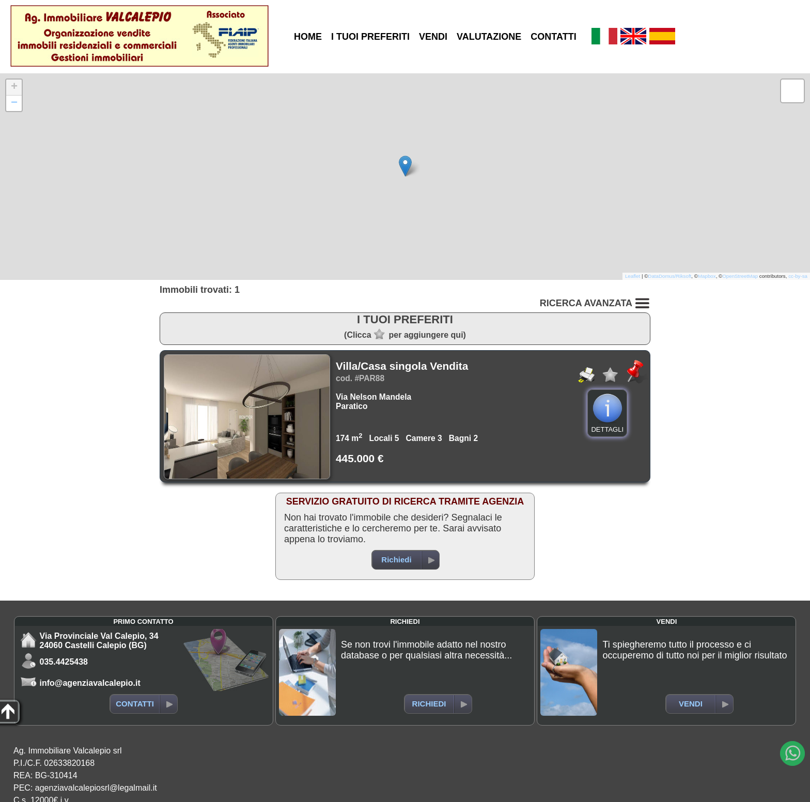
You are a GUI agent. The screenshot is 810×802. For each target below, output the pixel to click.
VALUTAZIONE (489, 37)
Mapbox (707, 276)
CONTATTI (553, 37)
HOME (308, 37)
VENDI (433, 37)
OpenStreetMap (740, 276)
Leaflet (632, 276)
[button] (405, 166)
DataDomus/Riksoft (669, 276)
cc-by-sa (797, 276)
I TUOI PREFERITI (370, 37)
